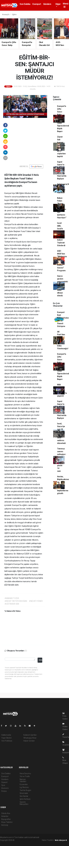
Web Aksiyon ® (61, 840)
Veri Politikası (6, 741)
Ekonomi (5, 788)
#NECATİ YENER (36, 601)
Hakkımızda (6, 735)
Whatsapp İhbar (29, 738)
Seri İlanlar (24, 796)
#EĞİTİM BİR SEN (12, 604)
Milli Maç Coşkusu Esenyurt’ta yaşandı (62, 390)
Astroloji (4, 825)
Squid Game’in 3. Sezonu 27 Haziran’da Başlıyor (61, 170)
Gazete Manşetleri (24, 803)
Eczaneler (24, 784)
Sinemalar (24, 793)
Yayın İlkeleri (6, 738)
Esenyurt (36, 4)
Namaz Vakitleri (23, 780)
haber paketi (32, 840)
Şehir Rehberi (25, 799)
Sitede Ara (5, 813)
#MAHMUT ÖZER (12, 598)
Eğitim (14, 14)
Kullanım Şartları (30, 735)
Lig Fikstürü (24, 787)
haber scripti (5, 843)
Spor (3, 785)
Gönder (40, 660)
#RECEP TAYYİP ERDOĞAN (16, 601)
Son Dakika (25, 4)
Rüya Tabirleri (6, 822)
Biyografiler (6, 819)
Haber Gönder (29, 741)
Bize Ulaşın (65, 760)
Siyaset (4, 782)
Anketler (4, 816)
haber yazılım (16, 843)
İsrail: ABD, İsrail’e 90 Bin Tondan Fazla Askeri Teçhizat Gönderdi (61, 234)
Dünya (4, 791)
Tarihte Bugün (25, 790)
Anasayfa (6, 14)
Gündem (47, 4)
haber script (27, 843)
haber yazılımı (20, 840)
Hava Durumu (25, 773)
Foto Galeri (65, 716)
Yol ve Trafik (25, 776)
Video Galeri (65, 726)
